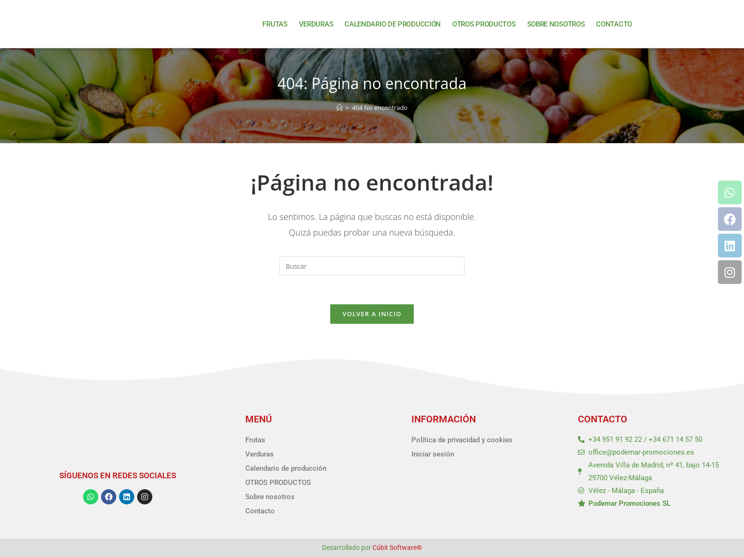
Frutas (274, 24)
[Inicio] (339, 107)
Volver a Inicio (372, 314)
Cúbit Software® (397, 547)
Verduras (316, 24)
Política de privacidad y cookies (461, 440)
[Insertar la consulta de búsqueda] (372, 265)
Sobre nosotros (556, 24)
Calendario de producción (392, 24)
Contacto (614, 24)
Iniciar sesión (432, 454)
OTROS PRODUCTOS (484, 24)
